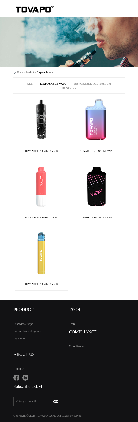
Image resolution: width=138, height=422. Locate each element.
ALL (30, 83)
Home (20, 72)
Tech (72, 324)
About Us (19, 368)
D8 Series (69, 88)
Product (30, 72)
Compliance (76, 346)
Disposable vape (53, 83)
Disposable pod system (92, 83)
